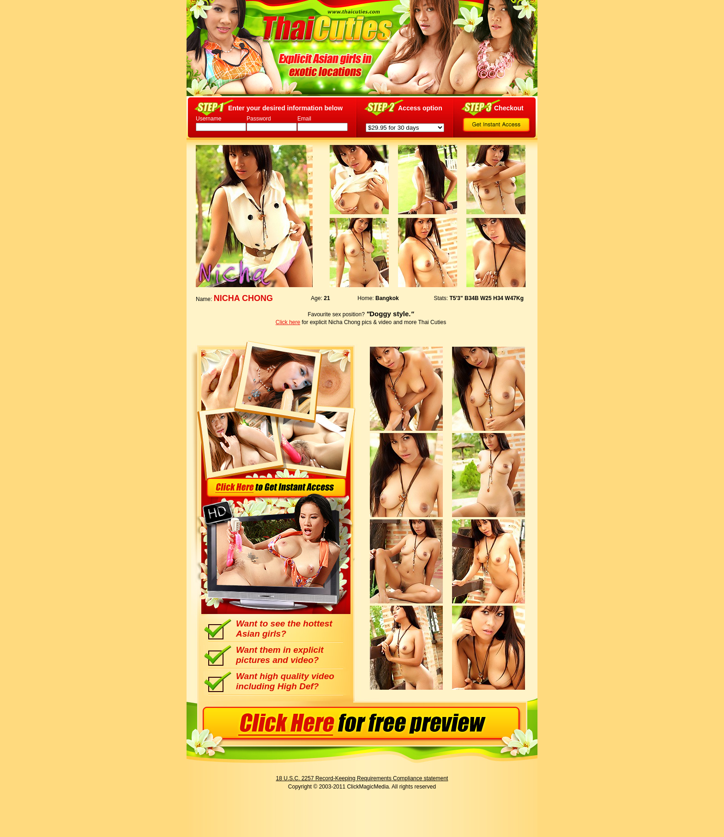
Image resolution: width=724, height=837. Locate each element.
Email (304, 118)
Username (208, 118)
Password (259, 118)
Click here (288, 322)
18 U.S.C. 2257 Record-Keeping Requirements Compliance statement (362, 778)
